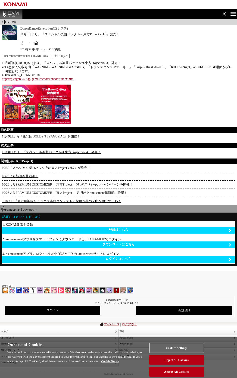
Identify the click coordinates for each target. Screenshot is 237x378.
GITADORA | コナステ (82, 290)
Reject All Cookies (177, 362)
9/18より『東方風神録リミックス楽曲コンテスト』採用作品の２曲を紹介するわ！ (61, 201)
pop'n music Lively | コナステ (96, 290)
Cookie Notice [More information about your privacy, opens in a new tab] (110, 364)
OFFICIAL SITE (35, 42)
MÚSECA (116, 290)
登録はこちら (170, 230)
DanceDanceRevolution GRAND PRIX (26, 56)
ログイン (52, 310)
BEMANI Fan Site (11, 14)
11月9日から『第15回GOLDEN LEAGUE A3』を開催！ (41, 136)
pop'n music (47, 290)
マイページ (111, 324)
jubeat (33, 290)
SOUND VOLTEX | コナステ (103, 290)
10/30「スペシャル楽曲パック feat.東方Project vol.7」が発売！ (46, 168)
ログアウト (129, 324)
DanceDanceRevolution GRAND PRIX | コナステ (75, 290)
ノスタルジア (40, 290)
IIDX (5, 290)
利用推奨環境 (126, 337)
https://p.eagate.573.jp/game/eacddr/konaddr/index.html (38, 79)
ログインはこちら (168, 259)
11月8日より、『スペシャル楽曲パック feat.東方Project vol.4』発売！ (51, 152)
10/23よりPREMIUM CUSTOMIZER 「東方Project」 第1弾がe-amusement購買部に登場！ (64, 193)
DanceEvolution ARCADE (123, 290)
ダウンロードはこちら (166, 245)
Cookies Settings (176, 350)
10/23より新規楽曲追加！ (20, 176)
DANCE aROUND (61, 290)
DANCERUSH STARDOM (19, 290)
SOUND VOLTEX (54, 290)
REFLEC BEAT (109, 290)
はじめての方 (8, 337)
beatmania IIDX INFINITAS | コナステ (68, 290)
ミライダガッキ (130, 290)
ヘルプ (4, 331)
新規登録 (184, 310)
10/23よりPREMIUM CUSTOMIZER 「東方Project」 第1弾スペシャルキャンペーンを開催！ (67, 184)
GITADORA (26, 290)
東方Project (61, 56)
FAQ (121, 331)
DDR (12, 290)
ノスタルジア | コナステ (89, 290)
